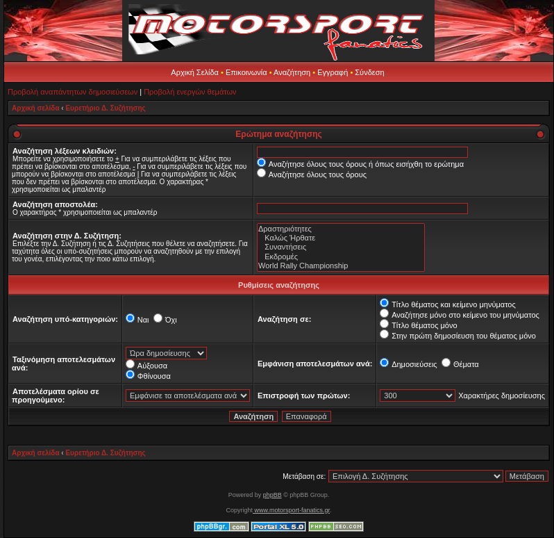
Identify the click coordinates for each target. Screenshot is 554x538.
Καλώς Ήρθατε (340, 238)
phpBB (272, 494)
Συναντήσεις (340, 247)
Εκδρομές (340, 256)
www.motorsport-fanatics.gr (291, 510)
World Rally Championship (340, 265)
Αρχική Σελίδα (195, 72)
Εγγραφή (332, 72)
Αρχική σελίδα (36, 108)
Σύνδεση (369, 72)
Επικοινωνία (246, 72)
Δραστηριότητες (340, 229)
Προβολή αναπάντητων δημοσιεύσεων (72, 92)
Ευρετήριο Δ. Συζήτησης (105, 108)
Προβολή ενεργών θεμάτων (190, 92)
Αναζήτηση (292, 72)
